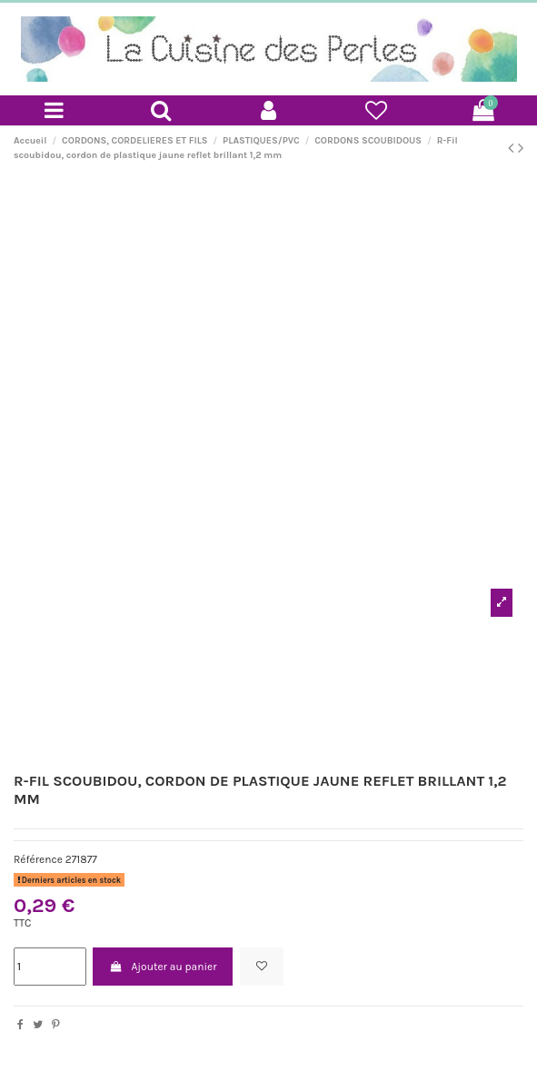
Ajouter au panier (162, 966)
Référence (38, 859)
